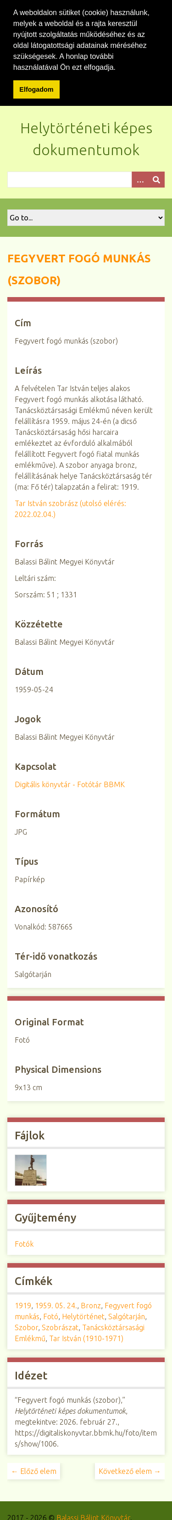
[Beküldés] (156, 179)
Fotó (50, 1316)
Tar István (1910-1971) (86, 1338)
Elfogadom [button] (36, 89)
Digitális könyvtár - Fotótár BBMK (70, 784)
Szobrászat (60, 1327)
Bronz (91, 1305)
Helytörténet (83, 1316)
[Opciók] (140, 179)
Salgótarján (126, 1316)
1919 (23, 1305)
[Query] (86, 179)
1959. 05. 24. (56, 1305)
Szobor (26, 1327)
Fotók (24, 1244)
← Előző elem (33, 1471)
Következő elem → (130, 1471)
